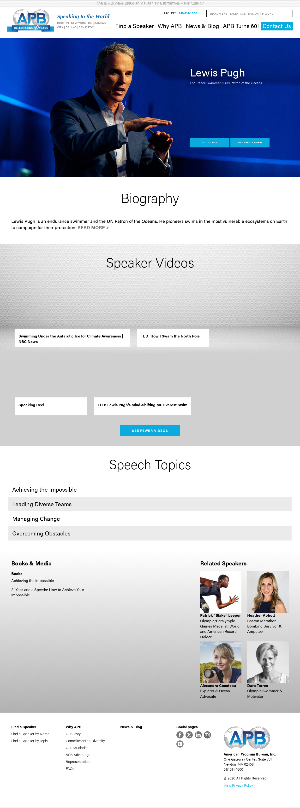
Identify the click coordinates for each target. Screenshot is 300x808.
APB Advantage (78, 754)
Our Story (73, 734)
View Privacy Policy (238, 786)
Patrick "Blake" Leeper (220, 615)
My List (170, 14)
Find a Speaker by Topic (29, 741)
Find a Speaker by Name (30, 734)
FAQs (70, 768)
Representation (78, 761)
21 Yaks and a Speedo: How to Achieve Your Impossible (47, 592)
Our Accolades (77, 747)
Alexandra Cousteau (218, 686)
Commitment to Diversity (85, 741)
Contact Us (277, 26)
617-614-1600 (188, 14)
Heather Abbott (261, 615)
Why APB (170, 26)
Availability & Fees (250, 143)
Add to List (209, 143)
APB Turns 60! (241, 26)
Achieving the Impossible (32, 581)
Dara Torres (257, 686)
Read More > (93, 228)
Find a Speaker (134, 26)
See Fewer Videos (150, 431)
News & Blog (202, 26)
